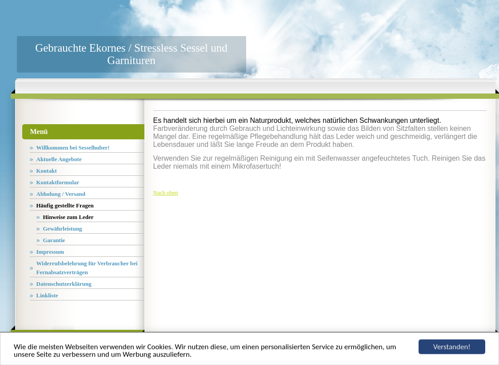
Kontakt (46, 170)
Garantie (54, 240)
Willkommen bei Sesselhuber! (73, 147)
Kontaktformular (58, 182)
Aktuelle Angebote (59, 159)
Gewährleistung (62, 228)
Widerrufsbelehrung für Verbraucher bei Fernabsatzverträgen (87, 268)
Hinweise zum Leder (68, 217)
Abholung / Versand (61, 194)
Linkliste (47, 295)
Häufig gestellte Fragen (65, 205)
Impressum (50, 251)
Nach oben (165, 192)
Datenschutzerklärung (64, 283)
